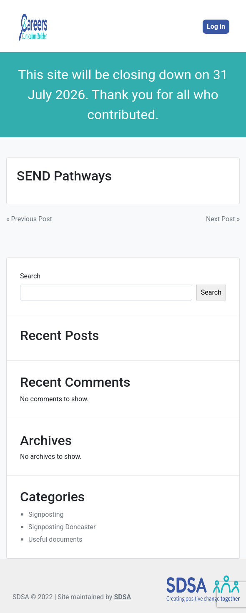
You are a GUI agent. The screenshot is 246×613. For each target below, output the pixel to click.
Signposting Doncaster (61, 527)
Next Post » (223, 219)
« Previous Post (29, 219)
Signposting (46, 514)
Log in (216, 26)
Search (30, 276)
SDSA (122, 597)
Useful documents (55, 539)
